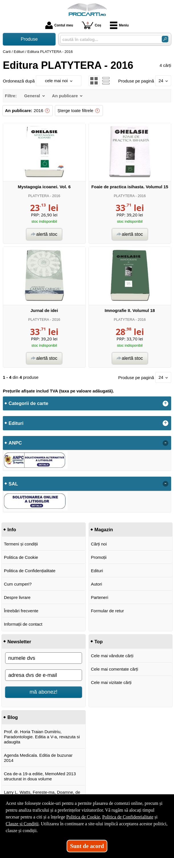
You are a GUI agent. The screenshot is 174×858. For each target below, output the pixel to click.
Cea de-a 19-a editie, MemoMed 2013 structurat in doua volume (40, 776)
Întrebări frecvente (21, 610)
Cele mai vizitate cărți (111, 682)
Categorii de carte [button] (28, 403)
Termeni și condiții (21, 543)
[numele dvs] (43, 658)
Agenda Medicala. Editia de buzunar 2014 (38, 758)
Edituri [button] (16, 423)
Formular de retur (107, 610)
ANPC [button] (15, 442)
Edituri (97, 570)
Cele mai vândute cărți (112, 655)
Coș (91, 25)
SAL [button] (13, 483)
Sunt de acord (87, 846)
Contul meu (59, 25)
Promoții (99, 557)
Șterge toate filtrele (75, 110)
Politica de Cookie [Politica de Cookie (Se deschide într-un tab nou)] (83, 816)
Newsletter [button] (19, 641)
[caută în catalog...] (109, 39)
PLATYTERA (38, 196)
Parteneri (99, 597)
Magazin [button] (104, 529)
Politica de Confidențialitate (30, 570)
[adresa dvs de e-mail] (43, 675)
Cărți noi (99, 543)
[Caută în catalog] (165, 39)
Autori (96, 584)
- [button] (165, 443)
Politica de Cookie (21, 557)
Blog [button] (12, 717)
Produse (29, 39)
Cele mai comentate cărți (114, 669)
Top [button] (99, 641)
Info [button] (11, 529)
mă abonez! (44, 692)
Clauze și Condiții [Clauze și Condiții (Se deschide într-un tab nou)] (22, 823)
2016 (38, 110)
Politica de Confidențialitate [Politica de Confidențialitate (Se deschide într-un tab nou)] (127, 816)
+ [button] (165, 403)
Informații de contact (23, 624)
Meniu (119, 25)
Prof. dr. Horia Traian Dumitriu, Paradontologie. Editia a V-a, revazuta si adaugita (42, 736)
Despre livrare (17, 597)
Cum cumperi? (18, 584)
